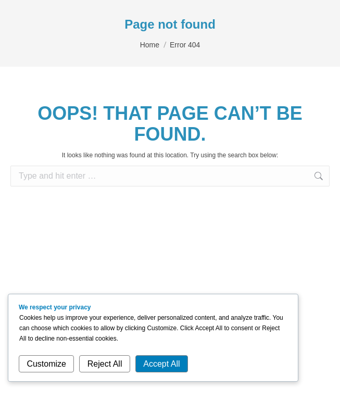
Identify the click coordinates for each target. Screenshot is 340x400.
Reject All (104, 363)
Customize (46, 363)
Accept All (161, 363)
